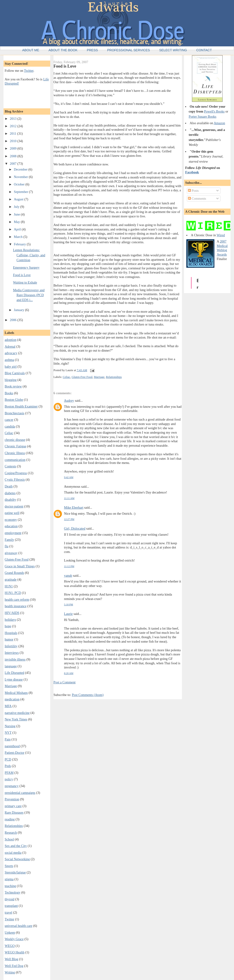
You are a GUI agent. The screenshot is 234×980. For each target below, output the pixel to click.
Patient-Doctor (14, 752)
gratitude (11, 579)
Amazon (219, 123)
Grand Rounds (14, 573)
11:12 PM (69, 566)
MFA (8, 706)
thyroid (9, 899)
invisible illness (15, 659)
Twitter (28, 70)
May (17, 222)
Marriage (11, 686)
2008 (13, 156)
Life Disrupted (14, 673)
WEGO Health (15, 952)
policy (9, 779)
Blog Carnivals (15, 373)
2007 (13, 163)
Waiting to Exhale (25, 282)
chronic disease (15, 440)
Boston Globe (14, 399)
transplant (11, 906)
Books (9, 393)
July (17, 207)
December (21, 169)
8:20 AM (68, 673)
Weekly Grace (14, 939)
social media (13, 852)
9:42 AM (68, 477)
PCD (8, 759)
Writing (10, 972)
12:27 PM (69, 519)
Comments (197, 198)
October (19, 184)
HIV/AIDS (12, 613)
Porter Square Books (202, 116)
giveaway (11, 553)
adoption (10, 340)
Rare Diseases (14, 812)
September (21, 192)
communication (15, 460)
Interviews (12, 652)
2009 (13, 148)
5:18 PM (68, 604)
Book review (13, 386)
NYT (8, 732)
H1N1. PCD (13, 593)
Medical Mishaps (16, 693)
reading (10, 819)
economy (11, 519)
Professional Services (128, 50)
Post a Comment (64, 682)
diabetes (10, 493)
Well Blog (11, 959)
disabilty (10, 499)
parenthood (12, 746)
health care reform (17, 599)
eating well (12, 513)
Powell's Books (214, 111)
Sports (9, 866)
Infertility (11, 646)
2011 (13, 133)
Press (92, 50)
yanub (68, 575)
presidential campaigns (20, 793)
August (19, 199)
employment (13, 533)
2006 (13, 320)
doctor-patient (14, 506)
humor (9, 639)
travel (8, 912)
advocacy (11, 353)
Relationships (14, 826)
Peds (8, 766)
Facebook (192, 172)
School (9, 839)
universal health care (18, 926)
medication (12, 699)
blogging (11, 380)
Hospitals (11, 633)
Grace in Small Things (20, 566)
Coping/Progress (16, 473)
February (20, 244)
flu (6, 546)
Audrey (69, 400)
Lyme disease (14, 679)
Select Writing (173, 50)
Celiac (9, 433)
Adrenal (10, 346)
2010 (13, 141)
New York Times (16, 719)
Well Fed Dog (14, 966)
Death (9, 486)
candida (10, 426)
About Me (30, 50)
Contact (204, 50)
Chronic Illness (15, 453)
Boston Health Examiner (21, 406)
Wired (220, 235)
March (18, 237)
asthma (9, 360)
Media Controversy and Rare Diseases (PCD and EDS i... (29, 295)
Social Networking (17, 859)
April (18, 229)
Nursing (10, 726)
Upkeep (10, 932)
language (11, 666)
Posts (193, 190)
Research (11, 832)
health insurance (15, 606)
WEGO (10, 946)
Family (9, 539)
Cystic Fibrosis (15, 479)
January (19, 310)
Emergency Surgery (26, 267)
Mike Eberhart (73, 507)
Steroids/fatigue (15, 872)
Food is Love (22, 275)
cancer (9, 419)
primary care (13, 806)
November (21, 177)
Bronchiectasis (14, 413)
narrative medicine (17, 713)
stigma (9, 879)
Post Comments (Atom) (88, 695)
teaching (10, 886)
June (17, 214)
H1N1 (9, 586)
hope (8, 626)
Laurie (68, 614)
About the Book (63, 50)
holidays (10, 619)
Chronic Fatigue (15, 446)
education (11, 526)
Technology (12, 892)
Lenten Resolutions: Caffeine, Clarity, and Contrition (29, 255)
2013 (13, 118)
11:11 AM (69, 498)
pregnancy (12, 786)
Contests (10, 466)
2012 (13, 126)
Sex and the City (16, 846)
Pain (8, 739)
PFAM (9, 772)
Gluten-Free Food (16, 559)
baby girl (11, 366)
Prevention (12, 799)
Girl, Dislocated (74, 528)
